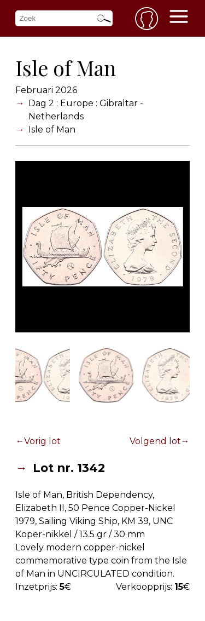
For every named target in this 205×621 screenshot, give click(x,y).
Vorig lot (42, 441)
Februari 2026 (46, 90)
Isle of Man (51, 129)
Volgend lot (155, 441)
